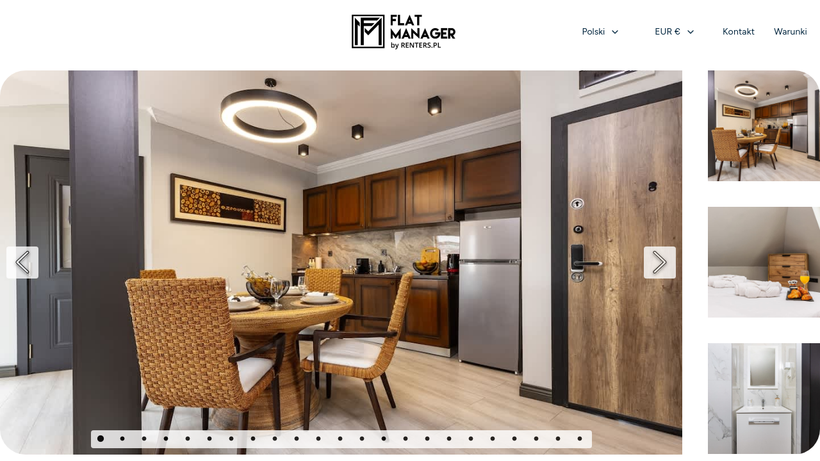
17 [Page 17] (450, 440)
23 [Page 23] (581, 440)
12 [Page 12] (341, 440)
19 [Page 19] (494, 440)
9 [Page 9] (276, 440)
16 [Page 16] (428, 440)
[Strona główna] (403, 32)
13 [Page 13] (363, 440)
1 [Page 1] (102, 440)
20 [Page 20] (515, 440)
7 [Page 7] (232, 440)
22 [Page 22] (559, 440)
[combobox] (601, 32)
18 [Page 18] (472, 440)
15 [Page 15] (406, 440)
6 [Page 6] (210, 440)
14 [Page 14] (385, 440)
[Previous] (22, 263)
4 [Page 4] (167, 440)
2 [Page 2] (123, 440)
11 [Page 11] (319, 440)
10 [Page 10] (298, 440)
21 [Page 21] (537, 440)
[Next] (660, 263)
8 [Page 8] (254, 440)
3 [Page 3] (145, 440)
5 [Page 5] (189, 440)
